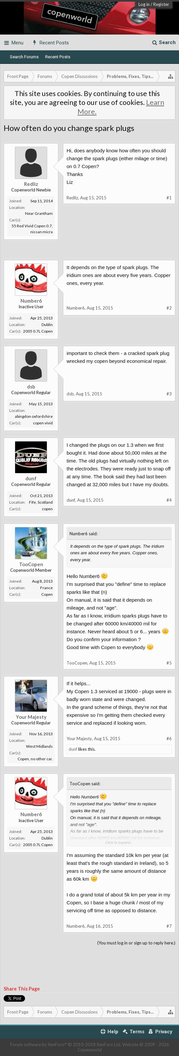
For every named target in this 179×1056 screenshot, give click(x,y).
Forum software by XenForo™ (65, 1044)
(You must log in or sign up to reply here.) (136, 942)
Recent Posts (57, 56)
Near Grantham (39, 213)
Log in (144, 4)
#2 (169, 308)
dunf (31, 478)
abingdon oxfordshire (34, 416)
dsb (31, 387)
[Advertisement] (89, 256)
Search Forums (24, 56)
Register (161, 4)
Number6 (31, 301)
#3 (169, 393)
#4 (169, 500)
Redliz (31, 184)
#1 (169, 197)
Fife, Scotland (41, 502)
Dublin (47, 324)
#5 (169, 663)
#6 (169, 738)
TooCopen (31, 564)
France (46, 587)
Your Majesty (31, 717)
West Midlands (39, 746)
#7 (169, 926)
